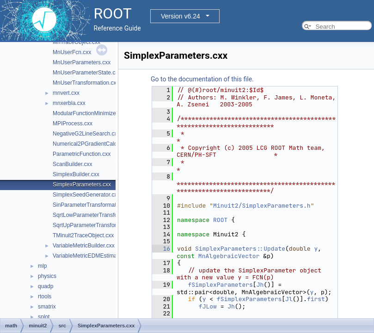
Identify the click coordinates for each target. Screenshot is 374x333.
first (316, 299)
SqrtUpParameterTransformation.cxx (98, 225)
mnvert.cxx (66, 93)
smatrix (47, 306)
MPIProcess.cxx (72, 123)
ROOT (220, 220)
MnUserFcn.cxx (72, 52)
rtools (44, 296)
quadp (45, 286)
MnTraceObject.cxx (76, 42)
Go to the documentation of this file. (202, 79)
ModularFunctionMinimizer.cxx (90, 113)
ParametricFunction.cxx (81, 154)
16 (161, 249)
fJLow (208, 306)
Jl (289, 299)
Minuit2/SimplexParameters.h (262, 206)
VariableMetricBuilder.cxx (84, 245)
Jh (260, 285)
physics (47, 276)
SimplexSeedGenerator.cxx (86, 194)
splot (43, 317)
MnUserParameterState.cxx (87, 72)
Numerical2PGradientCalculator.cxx (96, 144)
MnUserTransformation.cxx (86, 83)
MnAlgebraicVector (229, 256)
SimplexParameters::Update (240, 249)
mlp (42, 266)
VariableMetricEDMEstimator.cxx (93, 256)
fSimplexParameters (220, 285)
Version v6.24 (180, 16)
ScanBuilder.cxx (72, 164)
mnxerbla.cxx (69, 103)
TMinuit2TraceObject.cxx (83, 235)
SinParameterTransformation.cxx (93, 205)
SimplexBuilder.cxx (76, 174)
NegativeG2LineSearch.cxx (86, 133)
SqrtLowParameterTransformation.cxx (99, 215)
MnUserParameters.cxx (81, 62)
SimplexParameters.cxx (82, 184)
